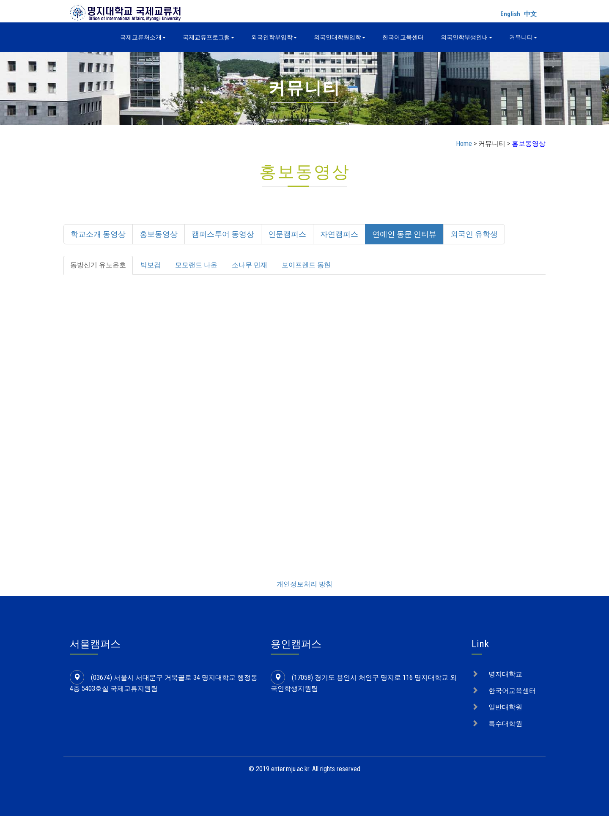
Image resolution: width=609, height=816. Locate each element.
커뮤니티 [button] (523, 37)
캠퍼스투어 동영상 (223, 234)
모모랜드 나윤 (196, 265)
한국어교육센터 (403, 37)
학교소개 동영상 (98, 234)
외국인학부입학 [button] (274, 37)
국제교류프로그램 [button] (208, 37)
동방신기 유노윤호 (98, 265)
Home (464, 144)
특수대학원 (505, 724)
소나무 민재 (249, 265)
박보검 (150, 265)
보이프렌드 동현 (306, 265)
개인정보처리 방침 (304, 584)
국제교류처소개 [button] (143, 37)
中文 (530, 14)
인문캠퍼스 (287, 234)
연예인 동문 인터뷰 (404, 234)
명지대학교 (505, 674)
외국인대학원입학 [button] (339, 37)
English (510, 14)
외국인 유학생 (474, 234)
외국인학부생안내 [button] (466, 37)
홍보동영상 (159, 234)
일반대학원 (505, 707)
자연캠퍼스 (339, 234)
